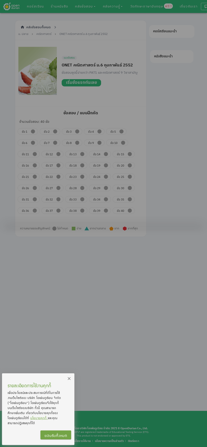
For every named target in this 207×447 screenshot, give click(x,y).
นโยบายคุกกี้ (39, 418)
